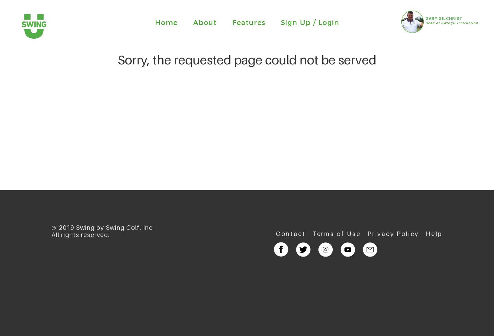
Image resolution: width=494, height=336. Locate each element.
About (205, 22)
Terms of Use (337, 233)
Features (249, 22)
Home (166, 22)
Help (434, 233)
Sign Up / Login (310, 22)
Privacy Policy (393, 233)
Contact (291, 233)
